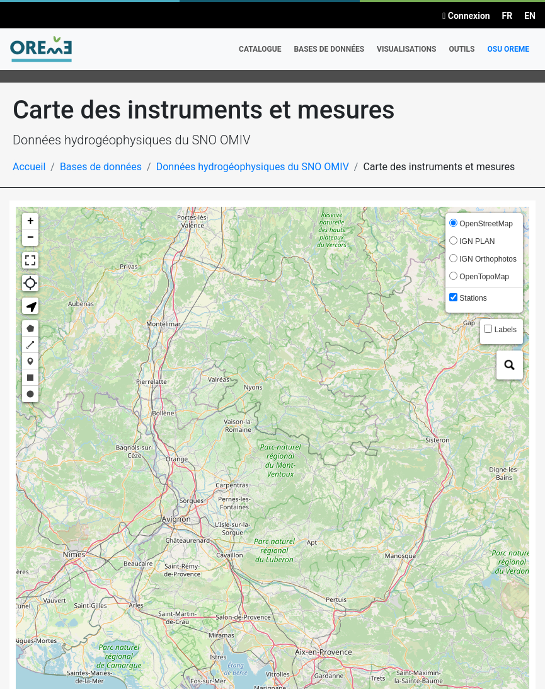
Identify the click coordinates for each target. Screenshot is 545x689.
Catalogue (260, 49)
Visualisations (406, 49)
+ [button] (30, 221)
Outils (461, 49)
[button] (30, 306)
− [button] (30, 237)
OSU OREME (508, 49)
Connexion (466, 16)
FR (507, 16)
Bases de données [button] (329, 49)
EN (530, 16)
